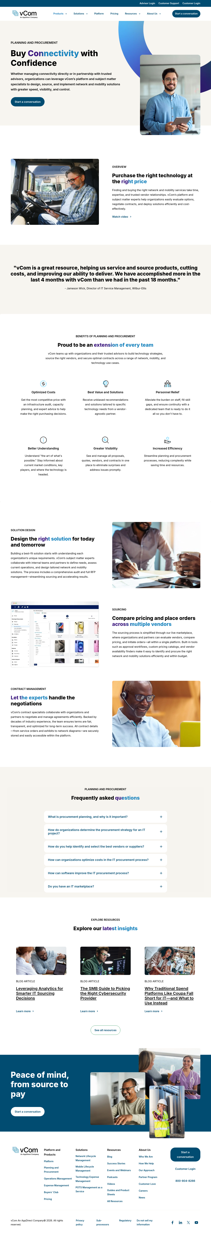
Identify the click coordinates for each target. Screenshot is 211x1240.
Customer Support (168, 3)
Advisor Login (147, 3)
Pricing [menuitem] (48, 1199)
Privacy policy (80, 1222)
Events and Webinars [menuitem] (119, 1170)
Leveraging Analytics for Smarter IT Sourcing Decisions (39, 993)
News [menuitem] (142, 1197)
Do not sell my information (144, 1222)
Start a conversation (28, 101)
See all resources (105, 1030)
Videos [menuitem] (111, 1183)
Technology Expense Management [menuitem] (87, 1178)
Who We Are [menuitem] (146, 1156)
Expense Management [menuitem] (56, 1185)
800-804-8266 (185, 1180)
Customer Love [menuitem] (147, 1183)
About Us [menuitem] (145, 1150)
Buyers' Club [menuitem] (51, 1192)
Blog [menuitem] (109, 1156)
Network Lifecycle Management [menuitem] (86, 1158)
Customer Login (191, 3)
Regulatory (125, 1220)
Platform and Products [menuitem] (52, 1152)
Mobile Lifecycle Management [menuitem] (85, 1168)
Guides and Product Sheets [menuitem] (118, 1192)
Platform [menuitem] (49, 1161)
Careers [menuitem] (143, 1190)
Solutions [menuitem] (82, 1150)
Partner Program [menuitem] (148, 1177)
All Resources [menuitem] (115, 1201)
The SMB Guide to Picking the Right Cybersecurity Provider (105, 993)
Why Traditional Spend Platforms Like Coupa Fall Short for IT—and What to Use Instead (169, 995)
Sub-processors (102, 1222)
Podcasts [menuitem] (112, 1177)
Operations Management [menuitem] (58, 1178)
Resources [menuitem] (114, 1150)
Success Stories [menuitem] (116, 1163)
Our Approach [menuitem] (147, 1170)
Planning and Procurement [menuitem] (51, 1169)
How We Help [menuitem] (146, 1163)
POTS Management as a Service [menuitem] (89, 1189)
